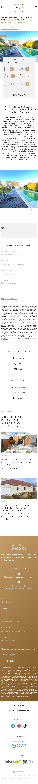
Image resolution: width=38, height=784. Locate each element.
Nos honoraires (6, 778)
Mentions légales (25, 778)
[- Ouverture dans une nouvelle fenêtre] (13, 726)
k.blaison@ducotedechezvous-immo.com (19, 577)
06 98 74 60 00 (19, 568)
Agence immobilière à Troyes (12, 17)
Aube (32, 17)
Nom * (3, 598)
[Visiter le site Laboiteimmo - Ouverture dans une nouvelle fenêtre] (19, 772)
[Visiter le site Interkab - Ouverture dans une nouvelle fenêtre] (13, 762)
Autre (20, 19)
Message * (5, 280)
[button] (30, 209)
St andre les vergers (8, 19)
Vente (27, 17)
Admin (33, 778)
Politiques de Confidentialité (29, 695)
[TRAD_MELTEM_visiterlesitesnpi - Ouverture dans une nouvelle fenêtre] (25, 762)
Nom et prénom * (8, 251)
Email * (3, 618)
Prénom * (4, 608)
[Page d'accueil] (19, 7)
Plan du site (15, 778)
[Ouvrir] (2, 7)
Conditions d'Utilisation (22, 338)
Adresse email (6, 270)
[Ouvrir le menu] (36, 7)
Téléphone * (5, 628)
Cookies (27, 780)
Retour (9, 27)
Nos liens (11, 780)
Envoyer (9, 301)
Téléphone (5, 261)
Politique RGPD (19, 780)
